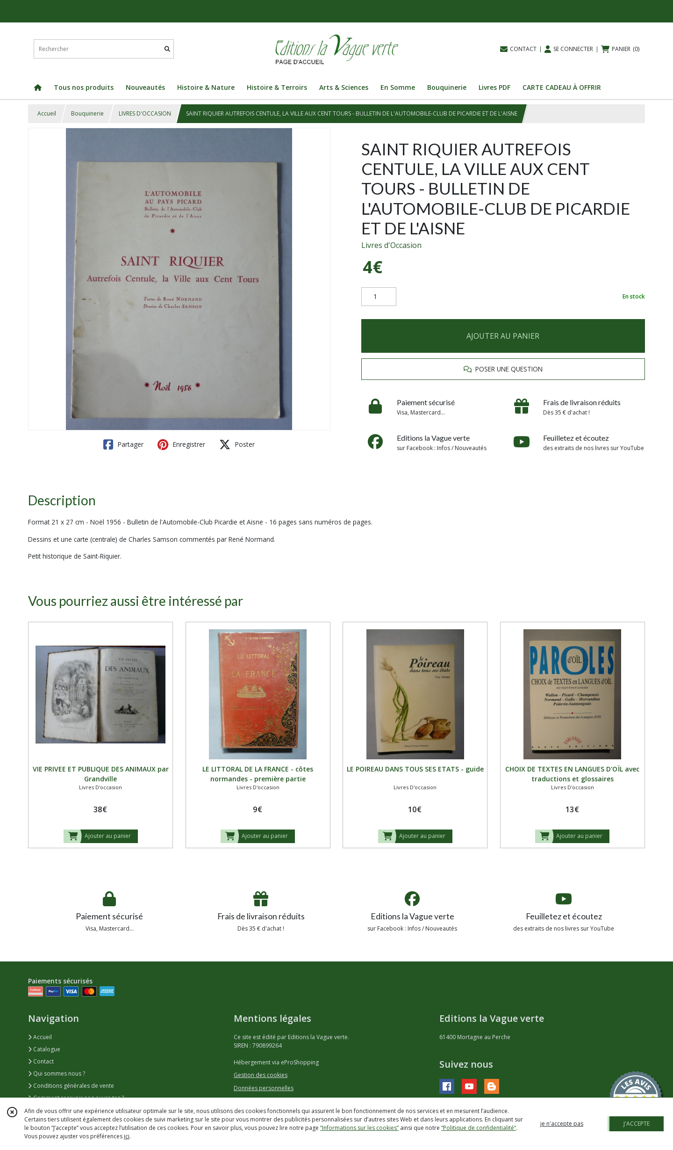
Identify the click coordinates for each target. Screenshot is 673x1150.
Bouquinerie (87, 113)
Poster (237, 444)
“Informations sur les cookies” (359, 1128)
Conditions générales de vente (71, 1086)
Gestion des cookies (260, 1075)
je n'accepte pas (561, 1124)
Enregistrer (181, 444)
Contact (41, 1061)
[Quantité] (378, 296)
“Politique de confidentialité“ (478, 1128)
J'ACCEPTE (636, 1124)
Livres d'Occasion (391, 245)
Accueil (46, 113)
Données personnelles (264, 1088)
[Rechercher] (167, 49)
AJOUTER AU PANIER (502, 336)
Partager (123, 444)
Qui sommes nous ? (56, 1073)
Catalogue (44, 1049)
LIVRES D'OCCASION (145, 113)
